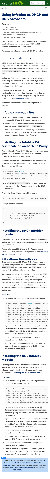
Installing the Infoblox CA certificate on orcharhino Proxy (22, 32)
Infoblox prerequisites (10, 30)
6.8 (46, 8)
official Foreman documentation (21, 467)
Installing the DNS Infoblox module (14, 37)
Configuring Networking (24, 98)
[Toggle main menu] (47, 3)
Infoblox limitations (9, 27)
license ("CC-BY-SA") (15, 470)
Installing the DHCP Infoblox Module (28, 373)
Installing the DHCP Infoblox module (15, 35)
